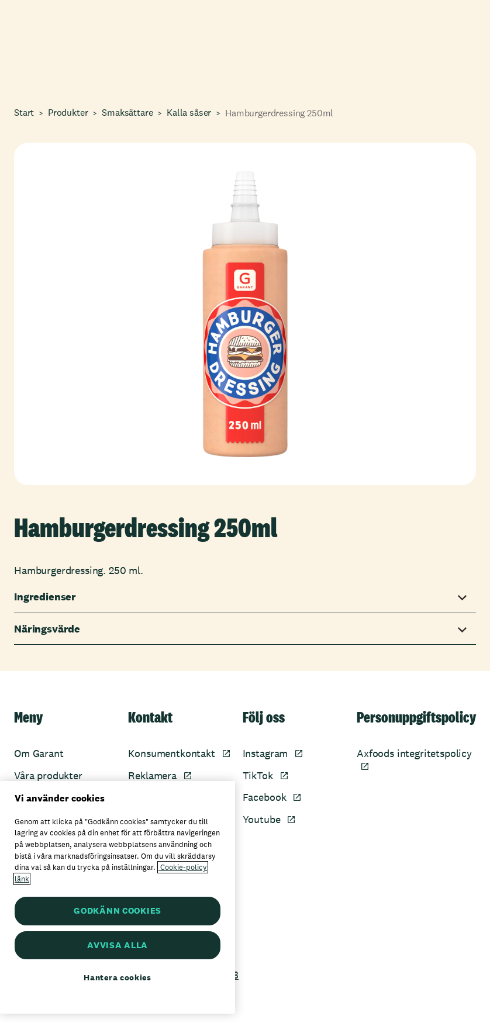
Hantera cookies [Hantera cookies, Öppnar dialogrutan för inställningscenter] (117, 977)
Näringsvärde (47, 629)
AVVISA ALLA (117, 945)
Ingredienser (45, 596)
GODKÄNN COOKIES (117, 910)
